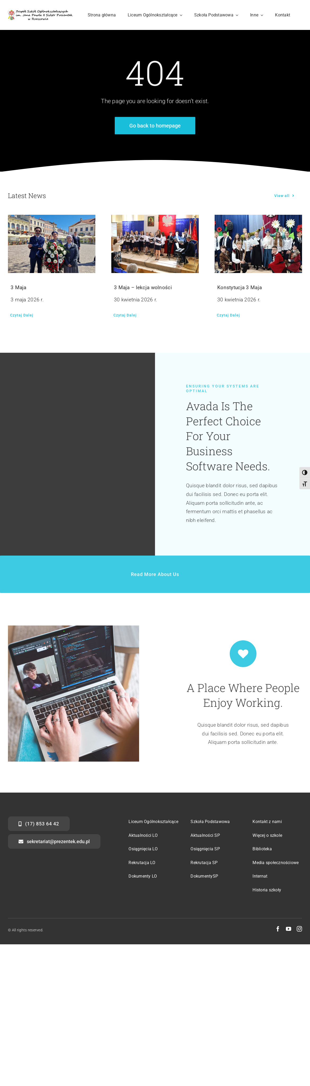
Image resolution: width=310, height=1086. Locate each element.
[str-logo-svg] (40, 12)
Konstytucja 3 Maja (239, 287)
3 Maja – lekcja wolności (143, 287)
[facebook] (278, 929)
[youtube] (288, 929)
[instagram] (299, 929)
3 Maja (18, 287)
